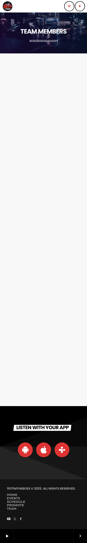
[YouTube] (9, 519)
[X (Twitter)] (15, 519)
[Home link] (7, 6)
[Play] (80, 6)
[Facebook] (21, 519)
